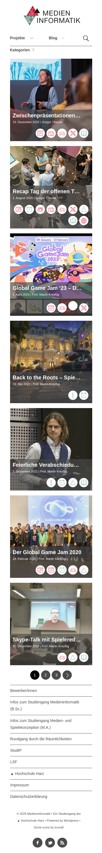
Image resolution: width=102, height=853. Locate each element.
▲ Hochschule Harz (27, 773)
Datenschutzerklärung (28, 796)
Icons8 (59, 827)
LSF (13, 762)
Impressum (19, 785)
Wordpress (71, 820)
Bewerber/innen (23, 690)
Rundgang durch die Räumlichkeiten (41, 739)
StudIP (16, 750)
